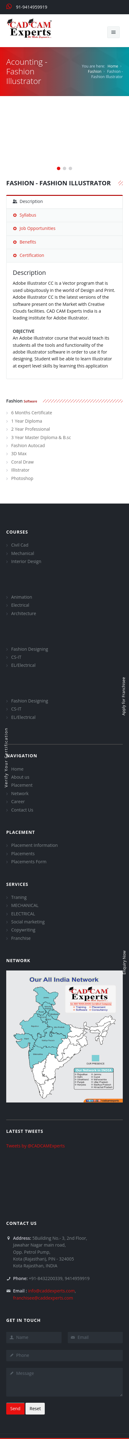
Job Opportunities (34, 228)
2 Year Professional (30, 429)
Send (15, 1408)
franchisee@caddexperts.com (43, 1298)
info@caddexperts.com (51, 1291)
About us (20, 777)
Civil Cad (19, 545)
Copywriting (23, 930)
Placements (23, 853)
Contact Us (22, 810)
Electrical (20, 605)
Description (28, 201)
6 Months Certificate (31, 413)
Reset (35, 1408)
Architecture (23, 613)
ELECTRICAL (23, 914)
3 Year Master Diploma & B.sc (41, 437)
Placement (22, 785)
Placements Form (28, 862)
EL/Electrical (23, 665)
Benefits (24, 242)
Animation (21, 597)
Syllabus (24, 215)
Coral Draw (22, 462)
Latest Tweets (24, 1131)
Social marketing (28, 922)
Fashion (95, 71)
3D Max (19, 453)
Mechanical (22, 553)
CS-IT (16, 657)
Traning (19, 897)
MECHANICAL (25, 905)
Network (20, 793)
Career (18, 801)
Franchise (21, 938)
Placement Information (34, 845)
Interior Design (26, 561)
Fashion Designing (29, 649)
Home (113, 66)
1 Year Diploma (26, 421)
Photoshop (22, 478)
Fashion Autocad (28, 445)
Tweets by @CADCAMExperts (35, 1146)
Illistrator (20, 470)
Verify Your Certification (6, 757)
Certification (28, 255)
